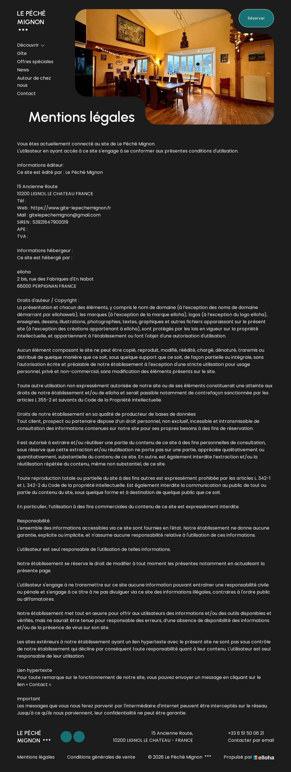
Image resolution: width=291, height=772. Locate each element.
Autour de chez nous (34, 81)
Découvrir (31, 45)
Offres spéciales (35, 61)
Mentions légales (36, 757)
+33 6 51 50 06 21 (242, 733)
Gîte (22, 53)
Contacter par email (247, 740)
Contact (26, 93)
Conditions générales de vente (101, 757)
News (23, 70)
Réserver (256, 18)
